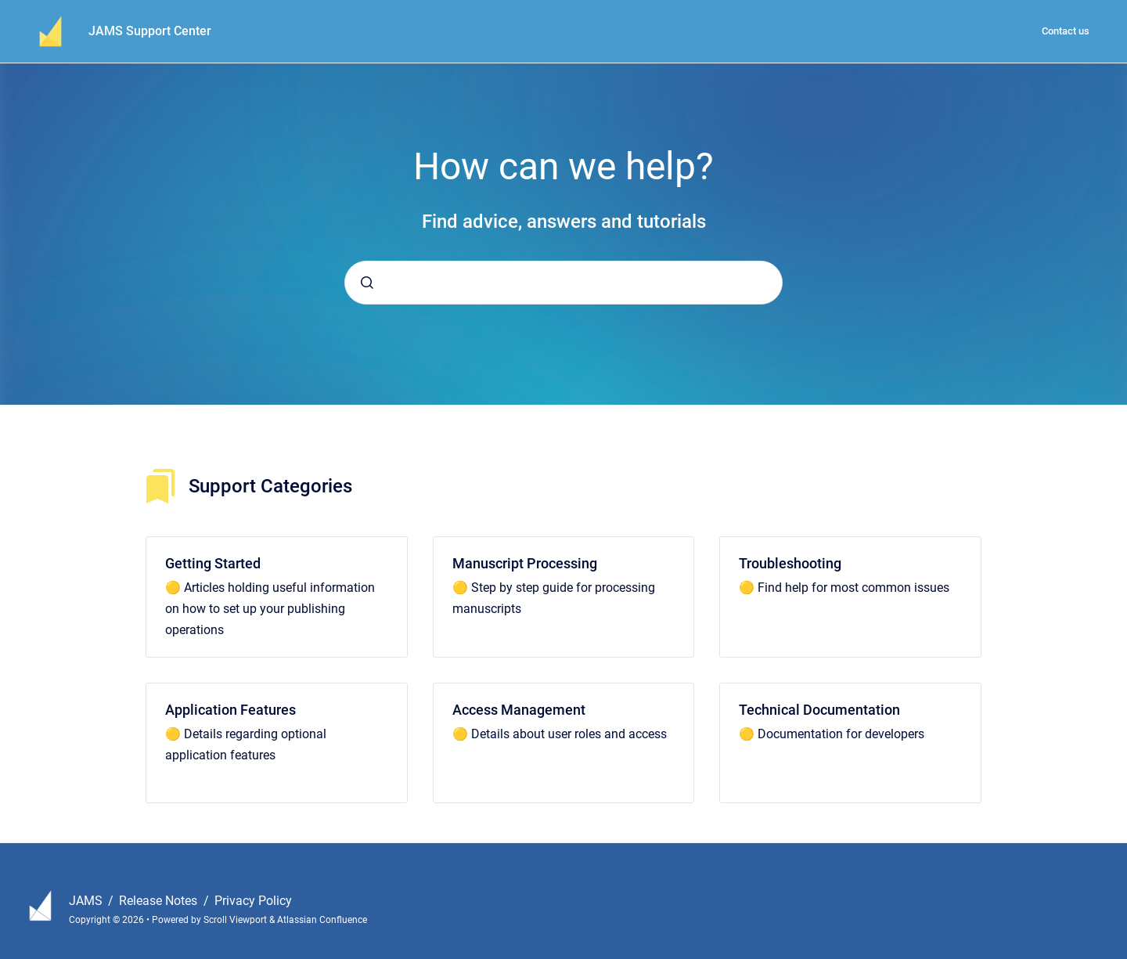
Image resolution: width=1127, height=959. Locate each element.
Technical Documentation (819, 709)
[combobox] (563, 282)
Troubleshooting (790, 563)
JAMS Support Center (149, 30)
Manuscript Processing (524, 563)
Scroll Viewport (236, 919)
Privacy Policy (253, 900)
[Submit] (367, 282)
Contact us (1065, 31)
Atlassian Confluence (322, 919)
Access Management (518, 709)
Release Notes (159, 900)
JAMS (87, 900)
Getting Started (213, 563)
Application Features (230, 709)
